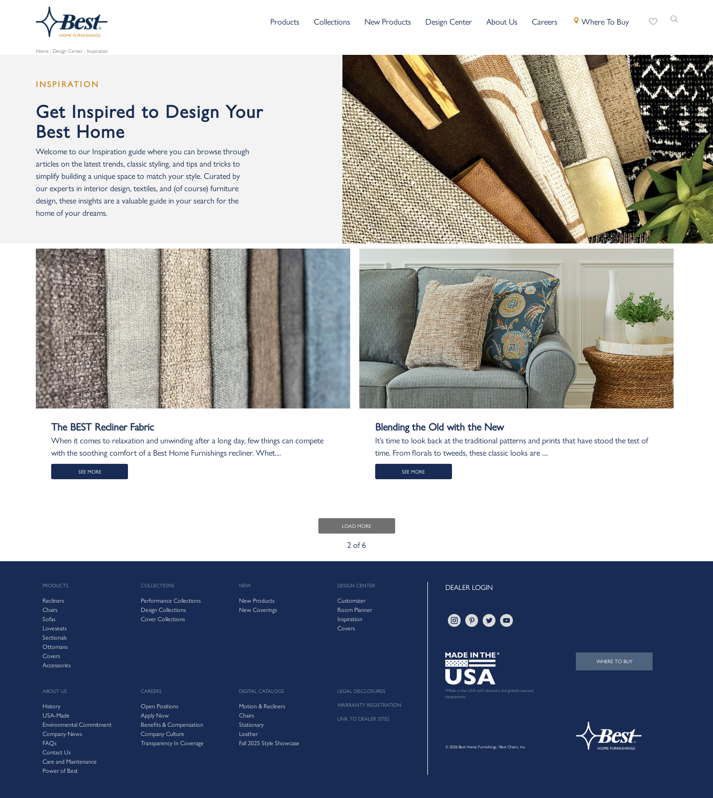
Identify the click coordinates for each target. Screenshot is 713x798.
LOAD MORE (356, 525)
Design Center (68, 50)
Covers (346, 627)
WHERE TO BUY (614, 661)
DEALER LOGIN (469, 587)
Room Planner (354, 609)
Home (42, 50)
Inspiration (97, 50)
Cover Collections (163, 618)
